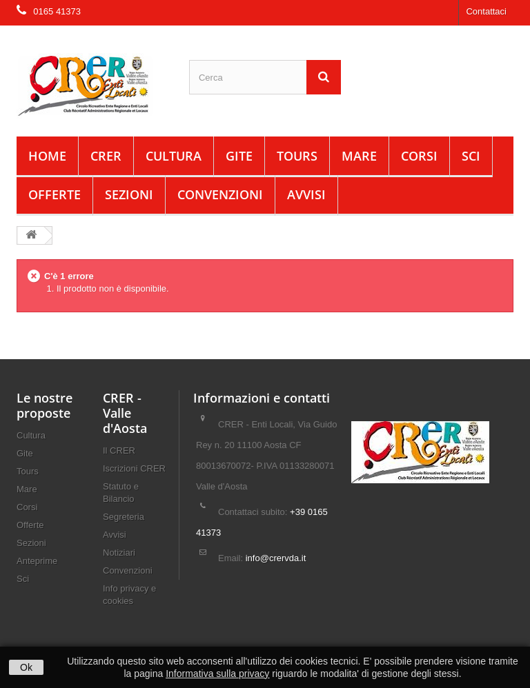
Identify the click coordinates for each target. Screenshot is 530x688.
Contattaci (486, 11)
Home (47, 156)
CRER (105, 156)
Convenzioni (220, 194)
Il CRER (119, 450)
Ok (26, 667)
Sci (471, 156)
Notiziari (119, 552)
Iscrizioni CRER (134, 468)
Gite (239, 156)
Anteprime (37, 561)
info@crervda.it (276, 558)
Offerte (54, 194)
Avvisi (306, 194)
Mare (359, 156)
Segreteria (123, 517)
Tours (297, 156)
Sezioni (129, 194)
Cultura (174, 156)
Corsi (419, 156)
